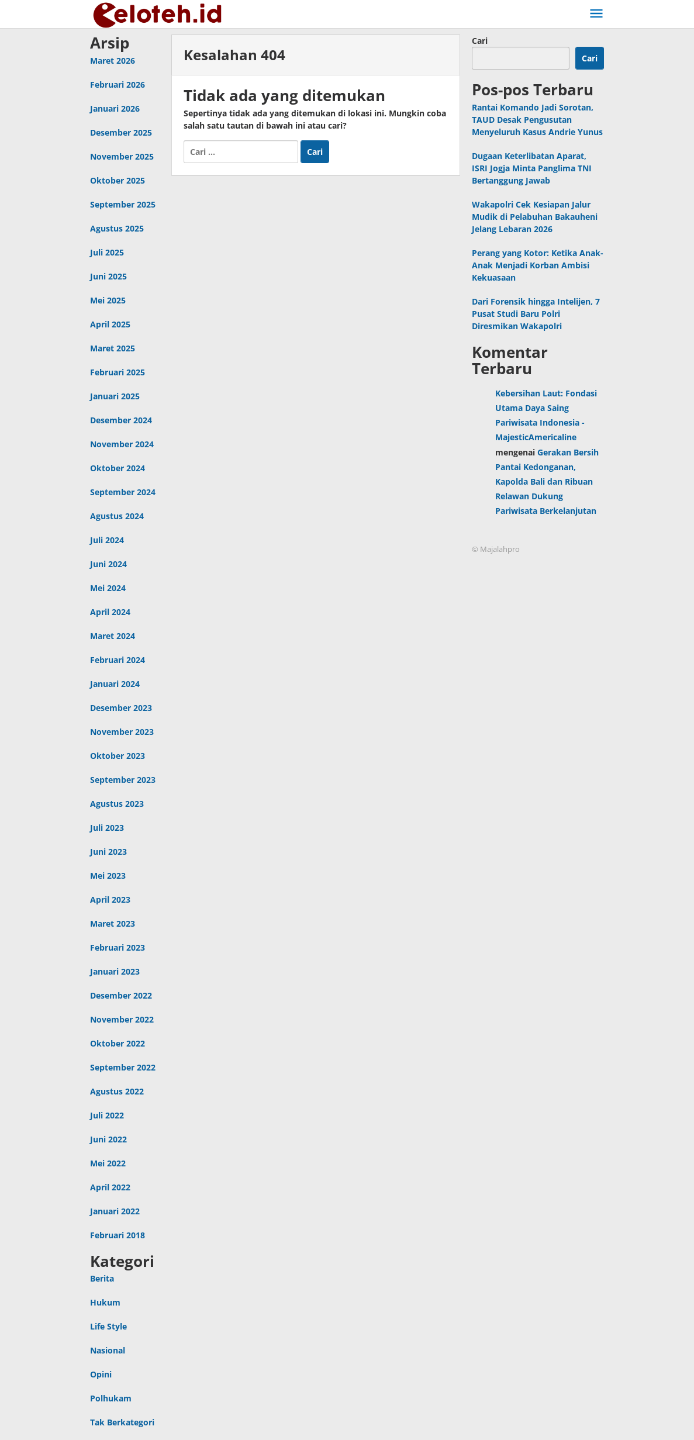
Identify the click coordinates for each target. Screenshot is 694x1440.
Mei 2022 (108, 1163)
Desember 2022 (121, 995)
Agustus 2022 (117, 1091)
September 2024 (123, 492)
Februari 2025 (117, 372)
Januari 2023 (115, 971)
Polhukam (111, 1398)
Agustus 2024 (117, 516)
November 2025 (122, 156)
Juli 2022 (107, 1115)
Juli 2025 (107, 252)
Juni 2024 (108, 563)
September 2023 (123, 779)
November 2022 (122, 1019)
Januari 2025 (115, 396)
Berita (102, 1278)
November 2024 (122, 444)
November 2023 (122, 731)
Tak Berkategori (122, 1422)
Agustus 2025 (117, 228)
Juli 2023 (107, 827)
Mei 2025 (108, 300)
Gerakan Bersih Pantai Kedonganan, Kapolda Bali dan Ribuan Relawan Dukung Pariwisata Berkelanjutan (547, 482)
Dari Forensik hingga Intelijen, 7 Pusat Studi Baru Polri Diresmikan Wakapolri (536, 313)
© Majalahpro (496, 549)
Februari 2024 (117, 659)
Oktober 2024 (117, 468)
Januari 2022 (115, 1211)
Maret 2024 (112, 635)
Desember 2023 (121, 707)
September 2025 (123, 204)
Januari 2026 (115, 108)
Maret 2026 (112, 60)
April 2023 (110, 899)
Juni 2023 (108, 851)
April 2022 (110, 1187)
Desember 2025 (121, 132)
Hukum (105, 1302)
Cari (480, 40)
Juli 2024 (107, 539)
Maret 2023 (112, 923)
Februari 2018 (117, 1235)
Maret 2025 (112, 348)
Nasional (107, 1350)
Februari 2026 (117, 84)
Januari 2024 (115, 683)
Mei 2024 (108, 587)
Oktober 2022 (117, 1043)
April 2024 (110, 611)
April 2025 (110, 324)
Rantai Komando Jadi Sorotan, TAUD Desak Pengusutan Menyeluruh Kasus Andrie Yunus (537, 119)
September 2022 (123, 1067)
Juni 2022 (108, 1139)
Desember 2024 (121, 420)
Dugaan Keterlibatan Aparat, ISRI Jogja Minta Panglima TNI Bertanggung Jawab (532, 168)
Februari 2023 (117, 947)
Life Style (108, 1326)
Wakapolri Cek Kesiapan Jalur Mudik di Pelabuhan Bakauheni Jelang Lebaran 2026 (535, 216)
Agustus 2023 (117, 803)
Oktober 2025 (117, 180)
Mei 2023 (108, 875)
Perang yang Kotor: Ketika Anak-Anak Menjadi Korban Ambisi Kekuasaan (537, 265)
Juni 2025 (108, 276)
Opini (101, 1374)
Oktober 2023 (117, 755)
